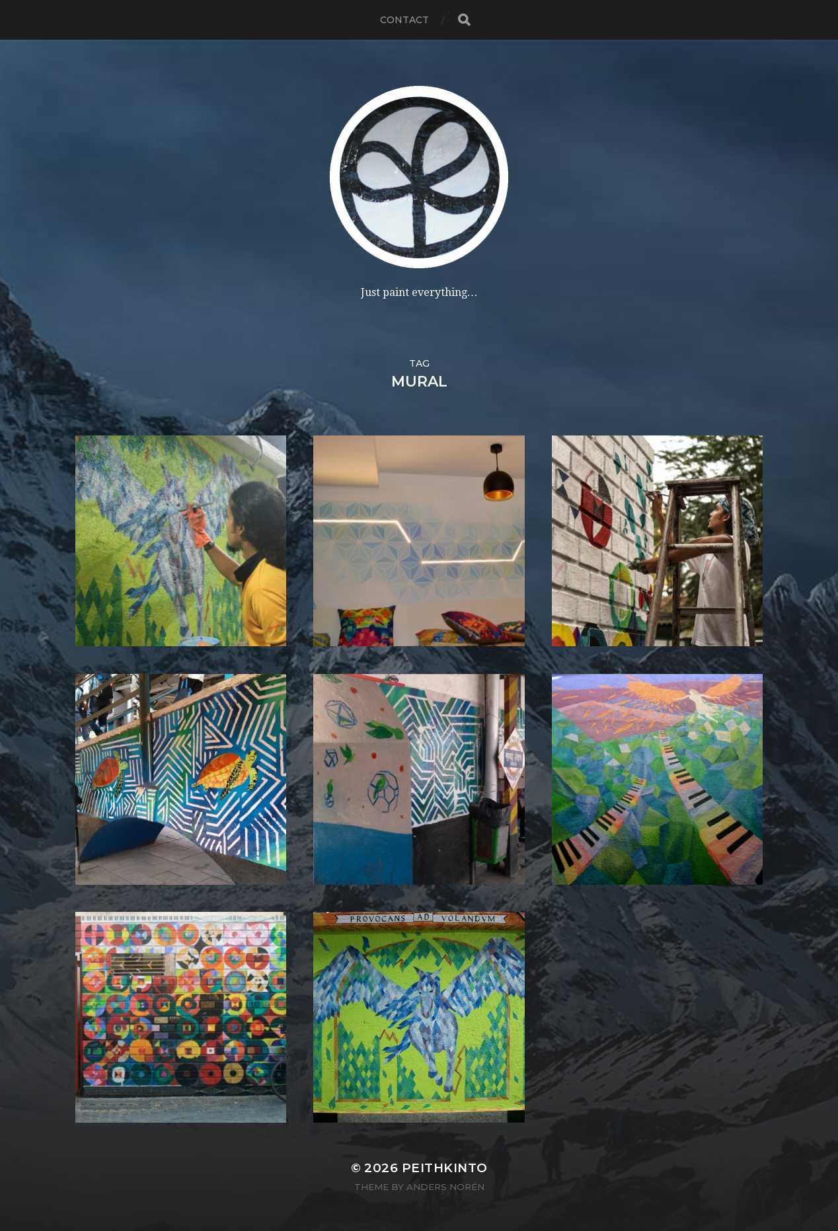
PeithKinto (445, 1167)
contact (405, 20)
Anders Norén (445, 1186)
